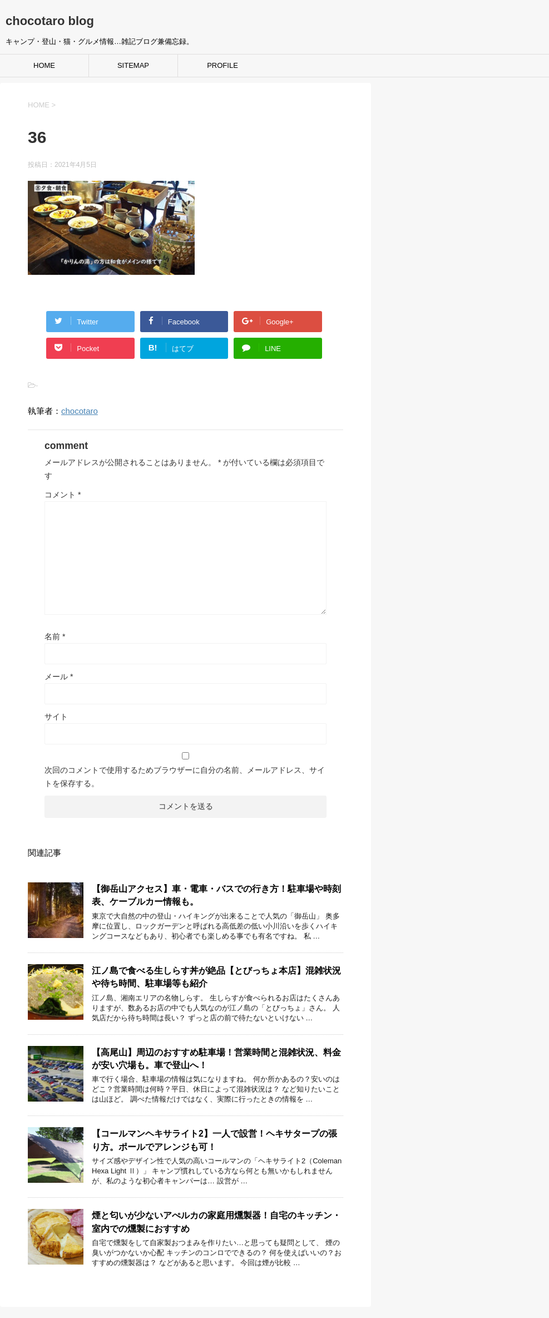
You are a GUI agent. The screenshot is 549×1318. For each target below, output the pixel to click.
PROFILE (222, 65)
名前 (54, 636)
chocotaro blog (50, 21)
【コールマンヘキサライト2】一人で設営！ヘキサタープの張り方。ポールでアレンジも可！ (214, 1140)
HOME (44, 65)
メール (58, 676)
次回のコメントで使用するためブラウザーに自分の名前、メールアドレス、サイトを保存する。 (184, 777)
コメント (62, 494)
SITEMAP (133, 65)
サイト (56, 716)
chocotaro (79, 411)
